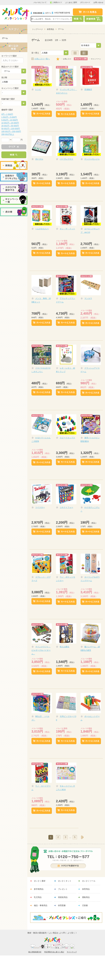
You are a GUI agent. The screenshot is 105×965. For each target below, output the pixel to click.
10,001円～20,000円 (10, 123)
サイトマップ (72, 952)
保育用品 (50, 29)
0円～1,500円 (7, 114)
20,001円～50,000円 (10, 126)
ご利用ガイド (56, 2)
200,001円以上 (7, 134)
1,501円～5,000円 (9, 117)
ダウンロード (85, 2)
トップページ (37, 29)
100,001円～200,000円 (11, 131)
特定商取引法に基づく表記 (54, 952)
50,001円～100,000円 (10, 128)
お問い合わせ (98, 2)
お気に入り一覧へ (42, 59)
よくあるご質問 (71, 2)
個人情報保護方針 (34, 952)
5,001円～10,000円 (9, 120)
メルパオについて (39, 2)
